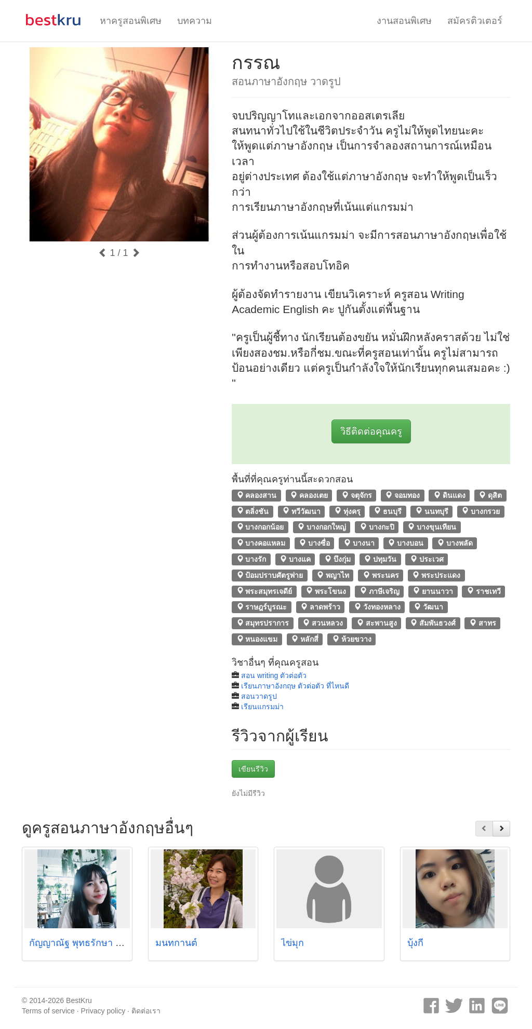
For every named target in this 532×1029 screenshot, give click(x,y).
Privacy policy (103, 1011)
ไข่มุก (292, 943)
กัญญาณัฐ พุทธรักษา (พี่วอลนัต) (93, 943)
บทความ (194, 21)
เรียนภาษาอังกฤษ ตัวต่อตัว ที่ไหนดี (295, 686)
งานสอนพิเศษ (404, 21)
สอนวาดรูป (259, 696)
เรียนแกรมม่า (262, 706)
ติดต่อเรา (146, 1011)
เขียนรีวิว (253, 769)
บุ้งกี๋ (415, 943)
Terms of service (48, 1011)
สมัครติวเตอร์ (474, 21)
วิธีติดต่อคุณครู (371, 431)
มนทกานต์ (176, 943)
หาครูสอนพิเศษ (131, 21)
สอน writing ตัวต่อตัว (274, 675)
